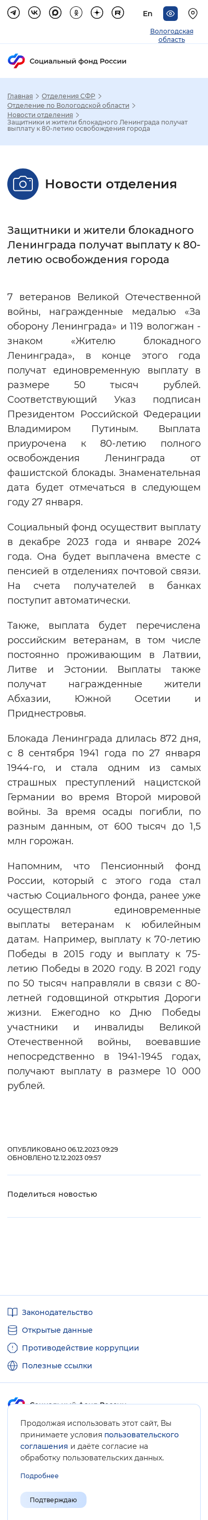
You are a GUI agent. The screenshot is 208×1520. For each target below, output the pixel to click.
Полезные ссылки (57, 1365)
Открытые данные (57, 1330)
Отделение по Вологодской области (68, 106)
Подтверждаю (53, 1500)
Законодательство (57, 1312)
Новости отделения (40, 115)
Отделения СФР (68, 96)
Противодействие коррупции (80, 1348)
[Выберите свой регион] (194, 13)
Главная (20, 96)
